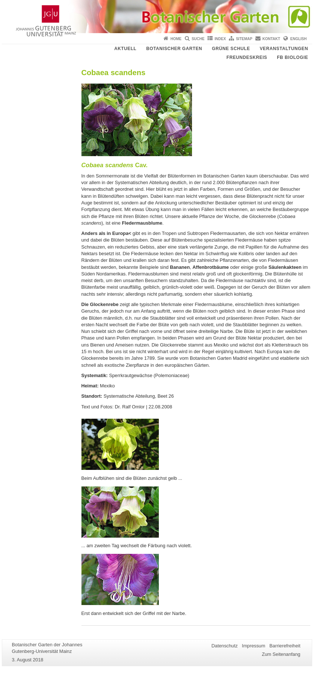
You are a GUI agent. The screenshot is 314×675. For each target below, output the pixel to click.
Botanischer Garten (174, 48)
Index (220, 39)
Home (176, 39)
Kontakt (271, 39)
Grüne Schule (231, 48)
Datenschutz (225, 645)
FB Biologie (292, 57)
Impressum (253, 645)
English (298, 39)
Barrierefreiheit (284, 645)
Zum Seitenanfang (281, 654)
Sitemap (244, 39)
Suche (198, 39)
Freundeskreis (246, 57)
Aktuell (125, 48)
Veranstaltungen (284, 48)
